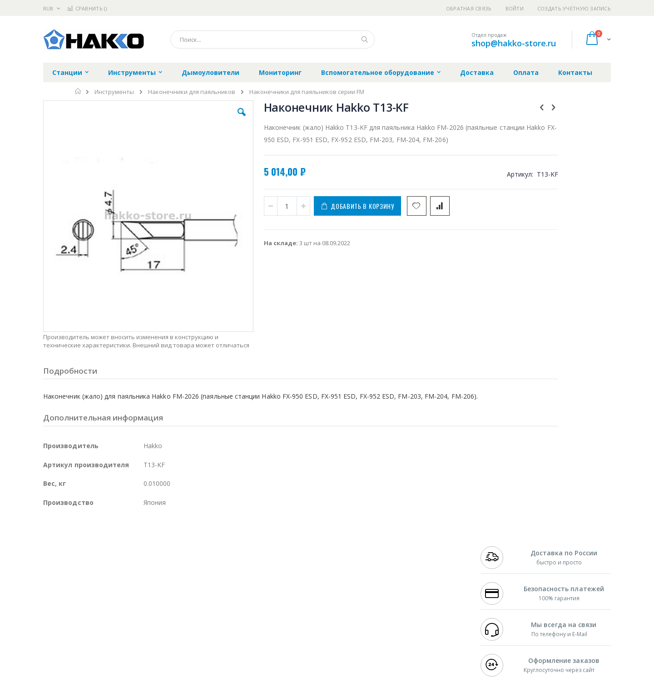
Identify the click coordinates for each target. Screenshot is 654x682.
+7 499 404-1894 (500, 559)
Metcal (112, 567)
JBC (94, 559)
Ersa (75, 559)
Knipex (88, 638)
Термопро (144, 567)
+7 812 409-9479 (500, 567)
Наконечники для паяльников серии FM (306, 92)
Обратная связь (469, 8)
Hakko (52, 559)
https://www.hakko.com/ (187, 676)
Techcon (120, 621)
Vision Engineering (68, 603)
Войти (514, 8)
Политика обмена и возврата (280, 577)
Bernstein (56, 638)
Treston (53, 621)
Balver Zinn (58, 585)
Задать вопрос (259, 621)
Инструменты (114, 92)
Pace (114, 559)
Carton (144, 603)
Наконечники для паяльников (191, 92)
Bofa (49, 567)
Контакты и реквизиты (416, 559)
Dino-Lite (115, 603)
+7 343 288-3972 (500, 577)
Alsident (167, 559)
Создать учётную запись (574, 8)
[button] (205, 119)
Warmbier (86, 621)
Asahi (141, 585)
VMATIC (151, 621)
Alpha (91, 585)
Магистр (180, 567)
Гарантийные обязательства (279, 559)
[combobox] (272, 39)
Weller (139, 559)
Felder (116, 585)
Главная (78, 91)
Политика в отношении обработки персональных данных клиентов (287, 599)
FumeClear (79, 567)
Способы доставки (409, 577)
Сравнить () (87, 8)
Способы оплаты (406, 594)
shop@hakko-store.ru (513, 43)
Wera (113, 638)
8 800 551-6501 (503, 585)
